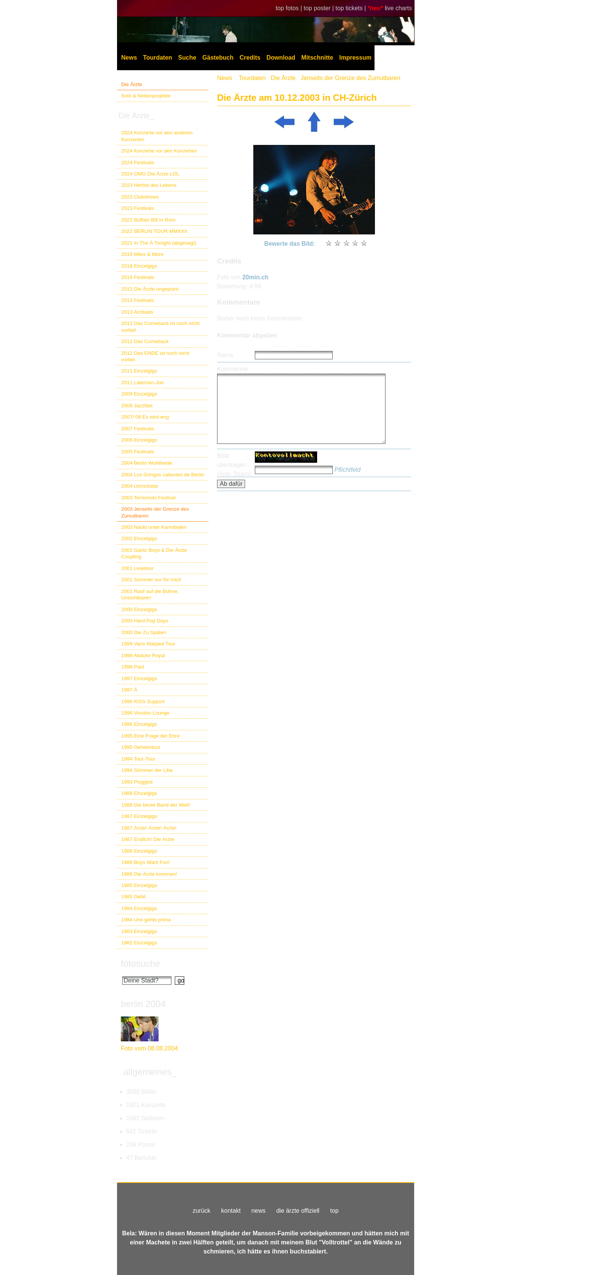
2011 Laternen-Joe (142, 382)
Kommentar (232, 369)
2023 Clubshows (140, 197)
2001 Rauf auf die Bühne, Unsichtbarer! (150, 594)
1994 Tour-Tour (138, 759)
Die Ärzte (131, 84)
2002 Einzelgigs (139, 538)
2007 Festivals (137, 428)
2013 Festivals (137, 300)
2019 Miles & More (142, 254)
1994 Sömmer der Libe (147, 770)
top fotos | (290, 8)
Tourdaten (157, 57)
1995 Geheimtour (140, 747)
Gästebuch (218, 57)
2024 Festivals (137, 162)
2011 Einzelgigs (139, 371)
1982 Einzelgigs (139, 942)
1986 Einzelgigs (139, 851)
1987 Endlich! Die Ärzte (147, 839)
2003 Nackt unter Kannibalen (154, 527)
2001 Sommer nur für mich (151, 579)
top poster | (319, 8)
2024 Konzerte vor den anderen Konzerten (157, 136)
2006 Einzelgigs (139, 440)
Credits (250, 57)
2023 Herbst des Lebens (148, 185)
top (334, 1210)
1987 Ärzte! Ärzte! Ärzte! (148, 828)
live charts (398, 8)
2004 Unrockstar (140, 486)
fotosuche (140, 963)
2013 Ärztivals (137, 312)
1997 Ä (129, 690)
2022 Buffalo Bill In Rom (148, 220)
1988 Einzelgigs (139, 793)
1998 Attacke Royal (143, 655)
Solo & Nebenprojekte (146, 96)
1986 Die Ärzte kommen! (149, 874)
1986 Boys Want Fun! (145, 862)
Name (225, 355)
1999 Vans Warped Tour (148, 644)
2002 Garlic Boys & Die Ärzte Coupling (154, 553)
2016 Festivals (137, 277)
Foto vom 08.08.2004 (149, 1048)
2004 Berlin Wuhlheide (146, 463)
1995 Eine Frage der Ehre (150, 736)
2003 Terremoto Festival (148, 497)
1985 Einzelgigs (139, 885)
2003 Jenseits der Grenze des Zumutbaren (155, 512)
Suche (187, 57)
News (129, 57)
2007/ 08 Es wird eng (145, 417)
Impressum (355, 57)
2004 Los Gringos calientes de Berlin (162, 474)
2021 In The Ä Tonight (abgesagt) (158, 243)
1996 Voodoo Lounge (145, 713)
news (258, 1210)
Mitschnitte (317, 57)
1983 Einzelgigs (139, 931)
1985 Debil (133, 896)
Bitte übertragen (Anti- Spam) (234, 465)
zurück (201, 1210)
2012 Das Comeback (145, 341)
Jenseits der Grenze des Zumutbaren (350, 78)
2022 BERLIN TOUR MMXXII (154, 231)
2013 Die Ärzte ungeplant (150, 289)
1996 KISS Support (143, 701)
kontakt (231, 1210)
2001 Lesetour (137, 568)
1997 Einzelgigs (139, 678)
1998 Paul (132, 667)
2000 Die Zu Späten (143, 632)
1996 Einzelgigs (139, 724)
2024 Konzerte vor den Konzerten (159, 151)
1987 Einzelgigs (139, 816)
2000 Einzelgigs (139, 609)
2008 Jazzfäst (137, 405)
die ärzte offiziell (297, 1210)
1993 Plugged (137, 782)
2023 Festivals (137, 208)
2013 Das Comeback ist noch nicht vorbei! (160, 326)
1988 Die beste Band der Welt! (155, 805)
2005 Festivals (137, 451)
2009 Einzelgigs (139, 394)
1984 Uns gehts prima (146, 919)
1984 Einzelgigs (139, 908)
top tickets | (352, 8)
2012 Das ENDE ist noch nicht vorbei (155, 356)
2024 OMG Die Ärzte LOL (150, 174)
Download (281, 57)
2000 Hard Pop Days (144, 621)
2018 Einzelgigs (139, 266)
